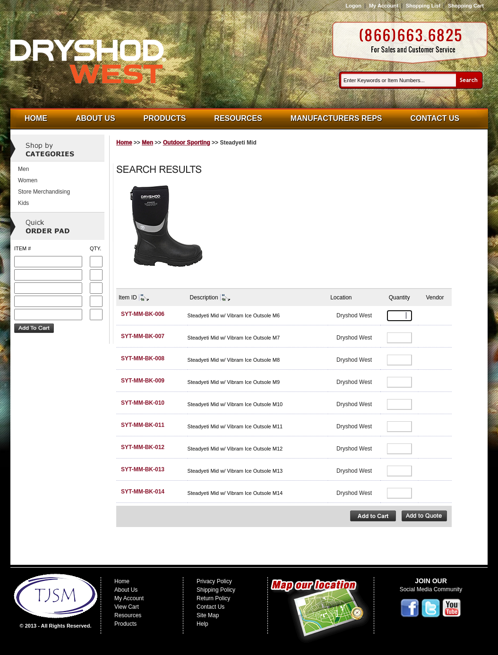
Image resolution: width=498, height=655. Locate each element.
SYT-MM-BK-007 (142, 336)
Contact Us (435, 118)
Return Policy (213, 598)
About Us (95, 118)
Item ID (128, 297)
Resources (238, 118)
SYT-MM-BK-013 (142, 469)
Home (36, 118)
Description (204, 297)
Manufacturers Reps (336, 118)
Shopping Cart (466, 6)
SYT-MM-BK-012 (142, 447)
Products (165, 118)
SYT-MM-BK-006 (142, 314)
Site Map (208, 615)
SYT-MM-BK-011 (142, 425)
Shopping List (423, 6)
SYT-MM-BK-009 (142, 380)
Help (202, 624)
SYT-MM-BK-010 (142, 403)
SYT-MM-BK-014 (142, 491)
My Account (383, 6)
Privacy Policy (214, 581)
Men (147, 142)
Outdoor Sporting (186, 142)
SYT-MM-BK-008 (142, 358)
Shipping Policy (216, 590)
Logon (353, 6)
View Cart (126, 607)
